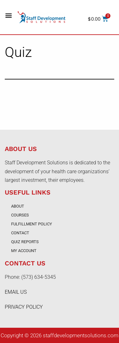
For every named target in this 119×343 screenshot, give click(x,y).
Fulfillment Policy (31, 224)
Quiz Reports (25, 241)
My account (23, 250)
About (17, 206)
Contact (20, 232)
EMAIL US (16, 292)
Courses (20, 215)
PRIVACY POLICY (24, 307)
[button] (8, 15)
